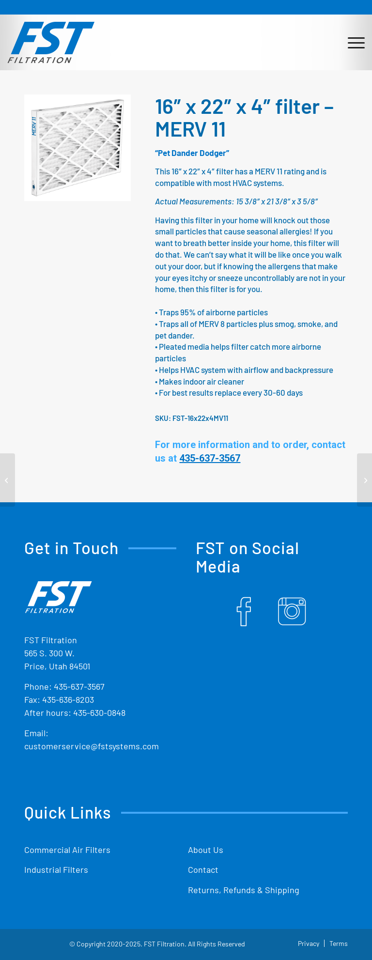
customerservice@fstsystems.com (91, 746)
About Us (205, 849)
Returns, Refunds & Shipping (243, 889)
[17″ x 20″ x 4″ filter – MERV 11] (364, 480)
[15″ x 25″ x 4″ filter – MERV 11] (7, 480)
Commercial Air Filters (67, 849)
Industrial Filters (56, 869)
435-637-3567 (79, 686)
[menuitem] (351, 42)
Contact (203, 869)
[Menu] (351, 42)
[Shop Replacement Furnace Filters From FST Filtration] (50, 42)
